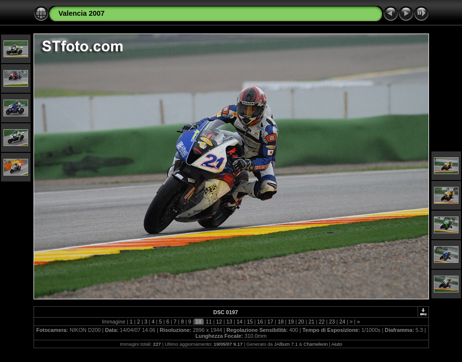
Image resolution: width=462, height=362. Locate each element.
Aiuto (336, 344)
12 (218, 322)
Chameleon (316, 344)
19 (290, 322)
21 (311, 322)
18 (280, 322)
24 (342, 322)
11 (208, 322)
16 (260, 322)
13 (229, 322)
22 (321, 322)
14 (239, 322)
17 (270, 322)
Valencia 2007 (82, 13)
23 (331, 322)
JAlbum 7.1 (286, 344)
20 (301, 322)
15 (250, 322)
